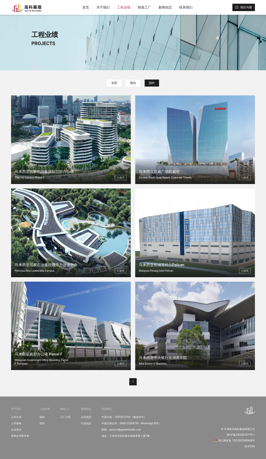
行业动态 (86, 423)
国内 (133, 83)
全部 (114, 83)
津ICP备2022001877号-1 (240, 434)
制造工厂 (144, 7)
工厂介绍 (65, 417)
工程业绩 (123, 7)
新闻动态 (165, 7)
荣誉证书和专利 (20, 435)
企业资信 (16, 429)
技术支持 (250, 446)
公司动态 (86, 417)
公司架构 (16, 423)
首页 (85, 7)
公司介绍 (16, 417)
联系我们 (185, 7)
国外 (152, 83)
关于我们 (103, 7)
